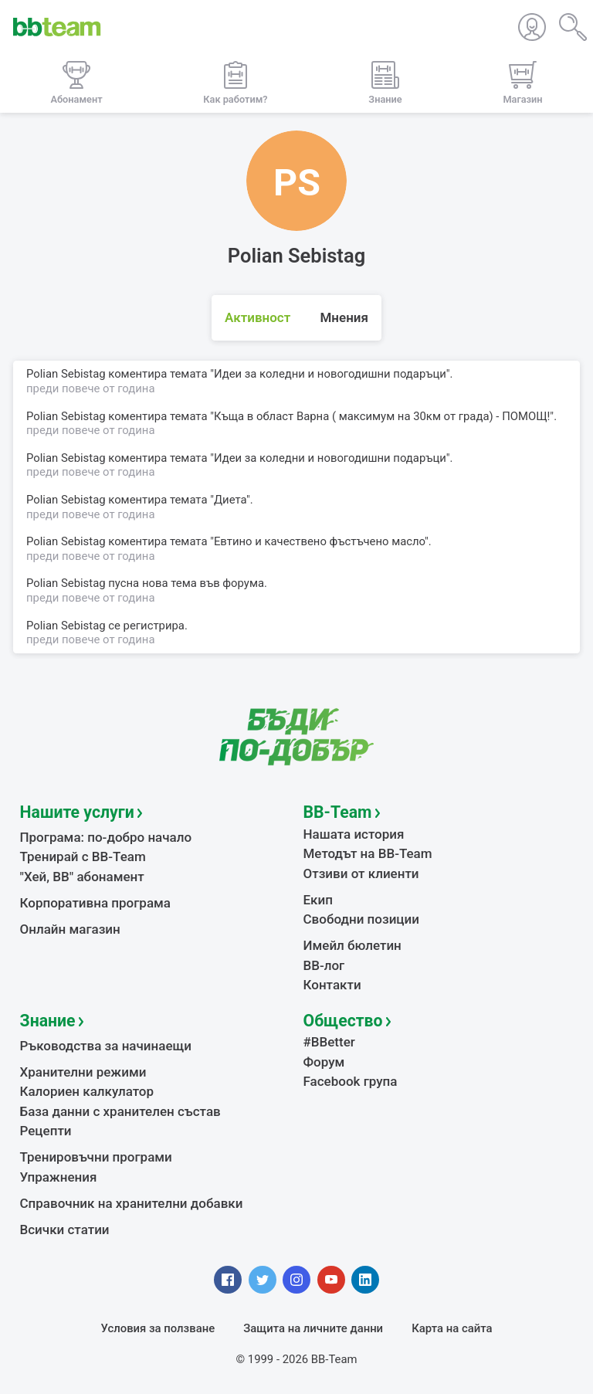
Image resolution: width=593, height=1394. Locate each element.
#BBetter (329, 1042)
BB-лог (324, 965)
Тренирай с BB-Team (83, 856)
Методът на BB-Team (367, 853)
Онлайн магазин (70, 929)
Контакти (332, 984)
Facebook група (350, 1081)
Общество (343, 1020)
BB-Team (337, 812)
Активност (257, 317)
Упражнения (58, 1177)
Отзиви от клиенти (361, 873)
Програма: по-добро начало (106, 837)
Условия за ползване (158, 1328)
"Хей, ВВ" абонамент (82, 876)
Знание (48, 1020)
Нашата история (354, 834)
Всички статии (65, 1229)
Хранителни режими (83, 1072)
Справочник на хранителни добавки (131, 1203)
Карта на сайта (452, 1328)
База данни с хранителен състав (120, 1111)
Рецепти (46, 1130)
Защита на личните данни (313, 1328)
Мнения (344, 317)
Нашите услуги (77, 812)
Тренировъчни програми (96, 1157)
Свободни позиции (361, 919)
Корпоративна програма (95, 903)
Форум (324, 1062)
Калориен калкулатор (87, 1091)
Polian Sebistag (66, 626)
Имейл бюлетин (352, 945)
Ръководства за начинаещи (106, 1045)
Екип (318, 899)
